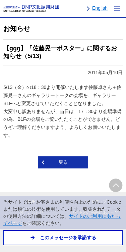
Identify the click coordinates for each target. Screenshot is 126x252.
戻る (63, 162)
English (100, 8)
